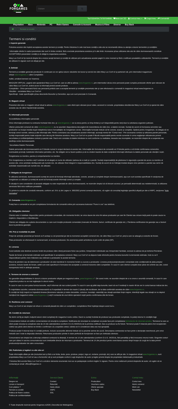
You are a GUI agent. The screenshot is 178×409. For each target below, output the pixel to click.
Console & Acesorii (82, 24)
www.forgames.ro (21, 75)
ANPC (52, 390)
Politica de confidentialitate (20, 395)
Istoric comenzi (138, 384)
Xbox (30, 24)
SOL (52, 393)
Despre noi (13, 381)
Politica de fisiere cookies (19, 393)
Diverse (117, 24)
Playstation (18, 24)
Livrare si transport (16, 384)
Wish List (136, 387)
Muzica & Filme (102, 24)
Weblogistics (68, 405)
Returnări (54, 384)
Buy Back (129, 24)
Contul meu (137, 381)
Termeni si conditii (27, 29)
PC (51, 24)
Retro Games (63, 24)
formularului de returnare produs (138, 321)
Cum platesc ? (15, 387)
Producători (95, 381)
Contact (53, 381)
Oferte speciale (97, 387)
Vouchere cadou (97, 384)
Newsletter (136, 390)
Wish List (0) (119, 18)
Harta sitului (55, 387)
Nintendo (41, 24)
